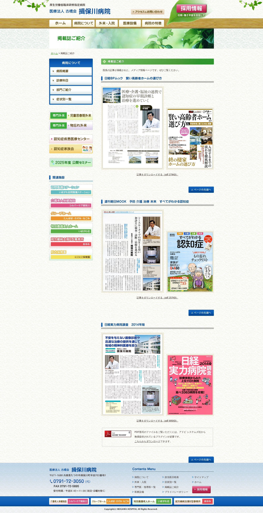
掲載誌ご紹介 (172, 487)
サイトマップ (201, 477)
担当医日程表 (172, 477)
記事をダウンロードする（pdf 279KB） (157, 174)
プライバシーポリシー (176, 492)
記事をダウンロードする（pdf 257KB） (157, 297)
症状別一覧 (170, 482)
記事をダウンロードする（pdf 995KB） (157, 420)
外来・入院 (140, 482)
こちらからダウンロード (147, 441)
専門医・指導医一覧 (145, 487)
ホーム (54, 53)
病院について (142, 477)
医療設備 (139, 492)
